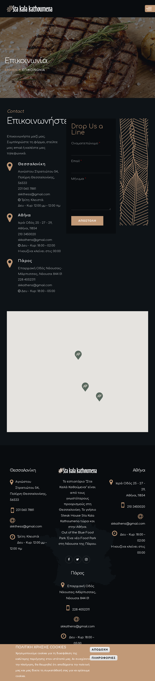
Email (76, 161)
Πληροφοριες (104, 659)
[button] (78, 355)
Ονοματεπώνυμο (85, 143)
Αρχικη (11, 70)
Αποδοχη (100, 651)
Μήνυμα (78, 179)
